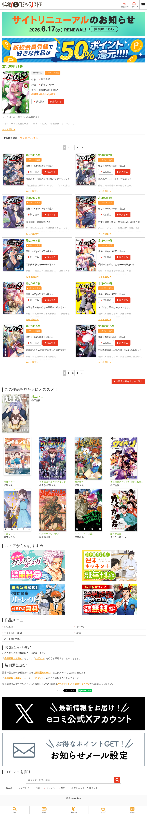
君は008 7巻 (33, 283)
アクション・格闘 (13, 633)
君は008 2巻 (105, 155)
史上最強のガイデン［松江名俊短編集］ (126, 482)
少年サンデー (47, 84)
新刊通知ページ (42, 672)
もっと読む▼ (8, 129)
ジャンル (50, 788)
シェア (57, 690)
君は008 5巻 (33, 240)
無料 (63, 788)
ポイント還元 (53, 73)
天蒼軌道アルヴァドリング (52, 482)
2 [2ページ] (68, 147)
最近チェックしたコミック (84, 788)
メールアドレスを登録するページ (73, 683)
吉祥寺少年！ (10, 482)
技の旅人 (79, 482)
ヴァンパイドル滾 (83, 533)
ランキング (23, 788)
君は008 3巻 (33, 197)
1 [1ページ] (64, 147)
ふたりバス (9, 533)
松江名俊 (45, 79)
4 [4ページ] (77, 147)
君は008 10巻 (106, 326)
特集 (38, 788)
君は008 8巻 (105, 283)
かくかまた (115, 533)
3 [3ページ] (73, 147)
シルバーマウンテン (49, 533)
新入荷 (9, 788)
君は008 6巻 (105, 240)
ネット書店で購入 (13, 639)
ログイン (134, 5)
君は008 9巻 (33, 326)
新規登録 (124, 5)
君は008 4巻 (105, 197)
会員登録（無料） (13, 658)
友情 (78, 633)
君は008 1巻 (33, 155)
